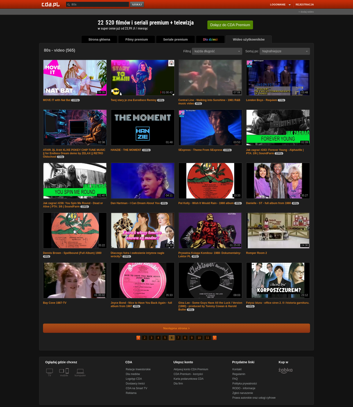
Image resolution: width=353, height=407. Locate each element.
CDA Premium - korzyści (188, 374)
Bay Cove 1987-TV (54, 302)
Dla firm (178, 383)
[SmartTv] (67, 378)
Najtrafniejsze (285, 51)
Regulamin (238, 374)
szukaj (137, 5)
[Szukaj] (97, 4)
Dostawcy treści (135, 383)
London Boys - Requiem (261, 100)
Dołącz (230, 25)
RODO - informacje (243, 388)
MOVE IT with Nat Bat (56, 100)
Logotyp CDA (134, 378)
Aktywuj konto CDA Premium (191, 369)
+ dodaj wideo (306, 11)
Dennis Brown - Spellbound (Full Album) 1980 (72, 253)
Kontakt (237, 369)
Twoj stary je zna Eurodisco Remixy (133, 100)
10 (199, 337)
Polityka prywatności (244, 383)
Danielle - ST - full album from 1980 (268, 203)
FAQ (235, 378)
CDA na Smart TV (136, 388)
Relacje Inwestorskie (138, 369)
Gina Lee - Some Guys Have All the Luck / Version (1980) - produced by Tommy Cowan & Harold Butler (210, 306)
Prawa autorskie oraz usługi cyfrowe (254, 397)
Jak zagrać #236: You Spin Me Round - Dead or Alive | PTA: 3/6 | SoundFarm (73, 205)
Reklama (131, 393)
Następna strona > (173, 328)
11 (207, 337)
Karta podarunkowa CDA (189, 378)
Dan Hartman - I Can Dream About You (135, 203)
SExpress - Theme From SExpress (200, 150)
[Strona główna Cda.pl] (51, 4)
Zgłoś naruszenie (242, 393)
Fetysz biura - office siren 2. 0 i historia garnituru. (277, 302)
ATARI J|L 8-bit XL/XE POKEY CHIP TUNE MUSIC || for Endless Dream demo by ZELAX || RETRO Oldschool (74, 153)
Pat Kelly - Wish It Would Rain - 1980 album (206, 203)
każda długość (217, 51)
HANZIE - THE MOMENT (126, 150)
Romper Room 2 (256, 253)
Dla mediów (133, 374)
